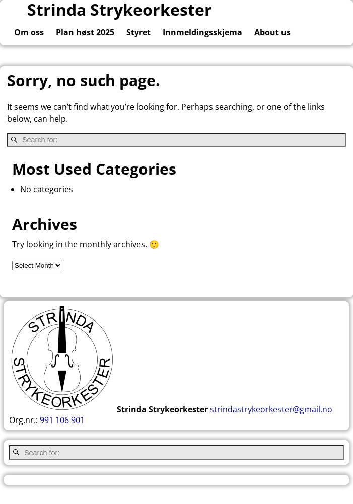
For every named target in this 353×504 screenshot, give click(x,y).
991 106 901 (62, 420)
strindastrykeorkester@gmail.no (271, 409)
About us (272, 32)
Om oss (29, 32)
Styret (138, 32)
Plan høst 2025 (85, 32)
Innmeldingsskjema (202, 32)
